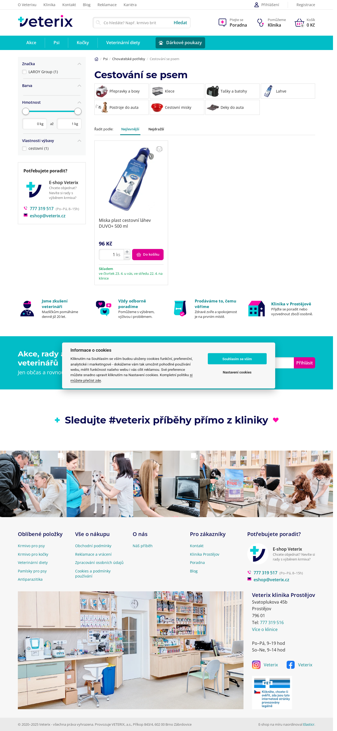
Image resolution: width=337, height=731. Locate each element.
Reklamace (107, 4)
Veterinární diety (33, 562)
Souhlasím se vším (237, 359)
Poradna (197, 562)
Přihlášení (266, 4)
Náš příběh (143, 545)
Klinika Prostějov (204, 554)
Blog (87, 4)
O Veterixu (27, 4)
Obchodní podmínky (93, 545)
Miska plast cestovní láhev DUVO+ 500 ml (125, 223)
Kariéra (130, 4)
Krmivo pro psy (31, 545)
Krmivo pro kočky (33, 554)
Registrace (306, 5)
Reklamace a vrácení (93, 554)
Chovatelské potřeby (128, 58)
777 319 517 (38, 206)
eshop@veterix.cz (44, 213)
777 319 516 (272, 622)
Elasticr (308, 724)
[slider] (25, 109)
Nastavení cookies (237, 372)
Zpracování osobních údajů (99, 562)
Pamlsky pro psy (32, 571)
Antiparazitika (30, 579)
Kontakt (69, 4)
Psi (105, 58)
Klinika (49, 4)
